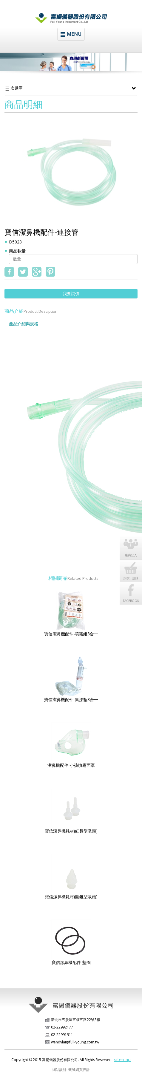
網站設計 (59, 1069)
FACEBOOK (131, 601)
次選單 (71, 88)
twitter (23, 272)
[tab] (48, 321)
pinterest (50, 272)
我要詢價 (71, 293)
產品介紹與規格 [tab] (23, 324)
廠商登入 (131, 555)
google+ (36, 272)
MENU (71, 34)
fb (9, 272)
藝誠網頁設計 (79, 1069)
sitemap (122, 1059)
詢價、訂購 (131, 578)
